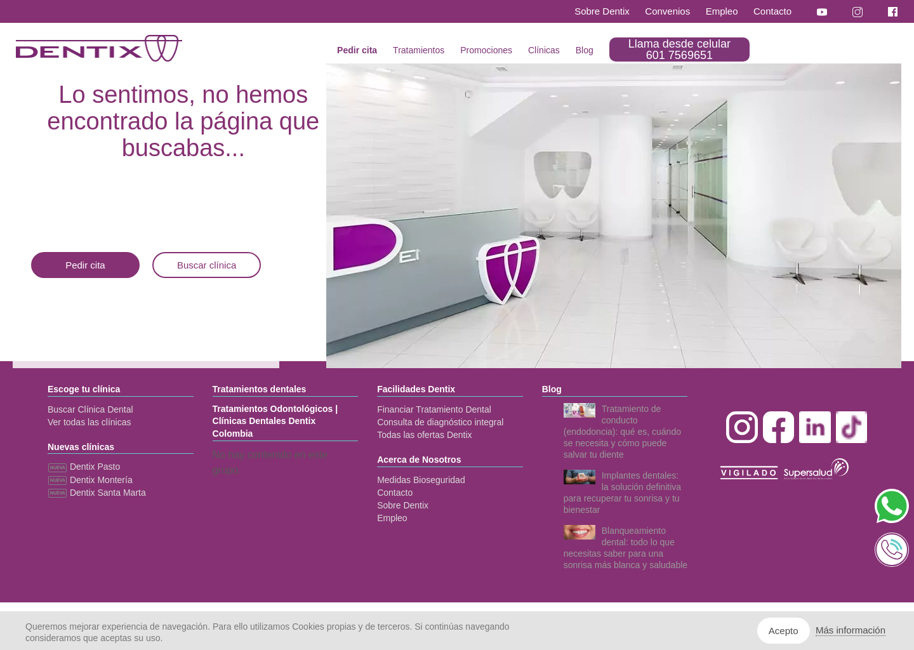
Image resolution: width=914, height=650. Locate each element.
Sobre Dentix (602, 11)
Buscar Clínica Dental (90, 409)
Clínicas (544, 50)
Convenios (667, 11)
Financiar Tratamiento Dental (434, 409)
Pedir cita (357, 50)
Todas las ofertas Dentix (424, 435)
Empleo (722, 11)
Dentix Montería (90, 480)
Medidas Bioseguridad (421, 480)
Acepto (783, 630)
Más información (850, 630)
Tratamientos (418, 50)
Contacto (772, 11)
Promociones (486, 50)
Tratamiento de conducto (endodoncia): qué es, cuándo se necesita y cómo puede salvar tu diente (622, 432)
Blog (584, 50)
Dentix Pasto (84, 466)
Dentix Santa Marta (97, 493)
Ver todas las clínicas (89, 422)
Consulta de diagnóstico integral (440, 422)
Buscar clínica (206, 265)
